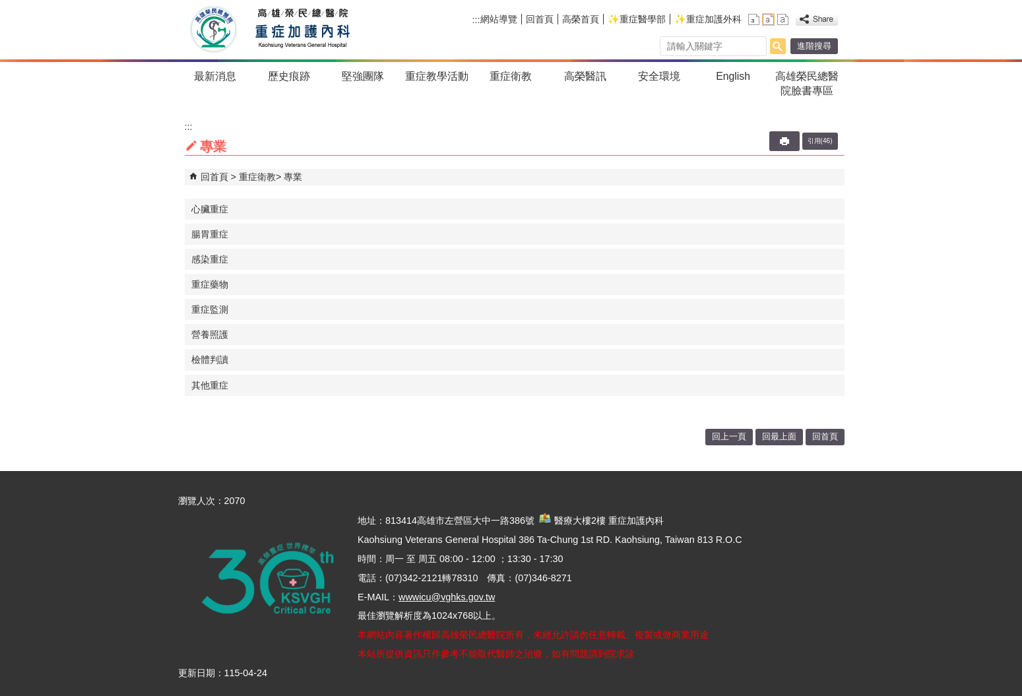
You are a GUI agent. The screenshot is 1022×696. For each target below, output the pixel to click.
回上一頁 (729, 436)
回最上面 (779, 436)
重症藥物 (209, 284)
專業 (293, 177)
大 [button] (782, 19)
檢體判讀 (209, 359)
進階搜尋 (814, 46)
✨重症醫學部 (637, 19)
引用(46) (820, 140)
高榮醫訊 (585, 76)
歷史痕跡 (289, 76)
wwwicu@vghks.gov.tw (447, 597)
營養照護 (209, 334)
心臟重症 (209, 209)
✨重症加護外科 (708, 19)
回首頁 (540, 19)
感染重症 (209, 259)
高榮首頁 (580, 19)
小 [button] (753, 19)
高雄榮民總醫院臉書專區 (807, 83)
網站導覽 (498, 19)
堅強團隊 (363, 76)
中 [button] (768, 19)
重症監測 (209, 309)
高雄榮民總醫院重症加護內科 (299, 29)
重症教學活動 (436, 76)
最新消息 (215, 76)
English (733, 76)
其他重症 (209, 385)
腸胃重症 (209, 234)
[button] (778, 46)
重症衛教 (511, 76)
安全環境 (659, 76)
